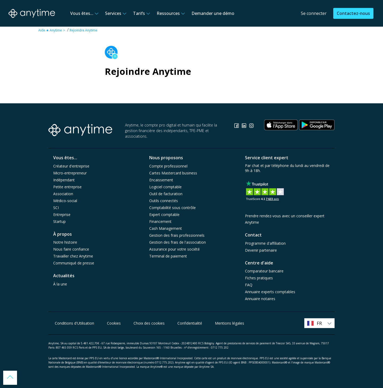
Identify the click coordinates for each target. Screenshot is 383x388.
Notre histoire (65, 242)
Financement (160, 221)
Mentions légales (229, 323)
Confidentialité (189, 323)
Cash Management (165, 228)
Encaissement (161, 179)
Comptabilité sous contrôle (172, 207)
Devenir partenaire (261, 250)
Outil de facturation (165, 193)
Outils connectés (163, 200)
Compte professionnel (168, 166)
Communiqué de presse (73, 263)
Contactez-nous (353, 13)
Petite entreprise (67, 186)
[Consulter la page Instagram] (251, 126)
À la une (60, 284)
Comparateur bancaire (264, 270)
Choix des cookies (149, 323)
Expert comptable (164, 214)
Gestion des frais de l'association (177, 242)
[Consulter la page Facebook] (237, 126)
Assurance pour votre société (174, 249)
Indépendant (64, 179)
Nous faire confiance (71, 249)
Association (63, 193)
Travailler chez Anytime (73, 256)
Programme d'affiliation (265, 243)
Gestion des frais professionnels (177, 235)
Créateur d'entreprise (71, 166)
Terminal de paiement (168, 256)
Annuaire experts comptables (270, 291)
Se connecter (314, 13)
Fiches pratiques (259, 277)
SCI (56, 207)
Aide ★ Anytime (50, 30)
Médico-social (65, 200)
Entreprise (61, 214)
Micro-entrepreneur (70, 172)
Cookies (114, 323)
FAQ (248, 284)
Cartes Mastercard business (173, 172)
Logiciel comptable (165, 186)
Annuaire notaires (260, 298)
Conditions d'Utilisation (74, 323)
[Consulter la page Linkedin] (244, 126)
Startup (59, 221)
